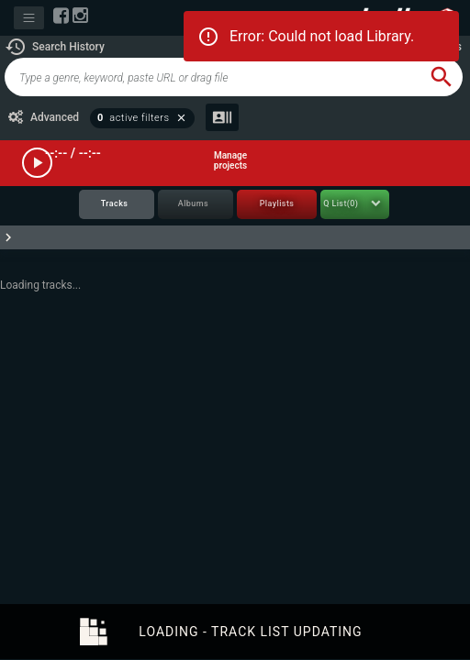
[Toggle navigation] (29, 17)
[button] (55, 47)
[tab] (116, 205)
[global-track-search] (212, 77)
